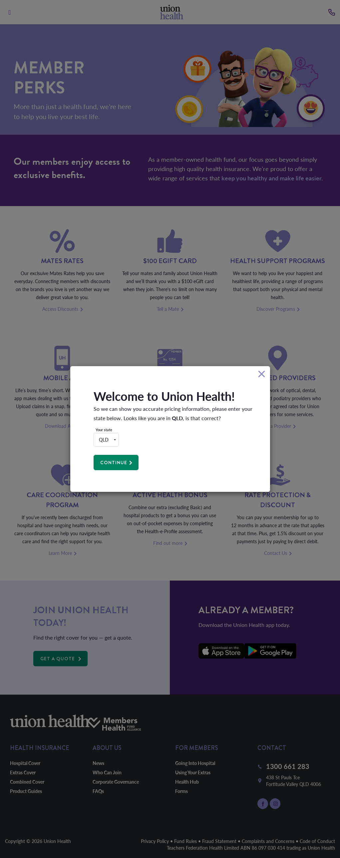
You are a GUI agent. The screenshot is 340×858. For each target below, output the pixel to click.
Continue (114, 462)
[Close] (261, 374)
